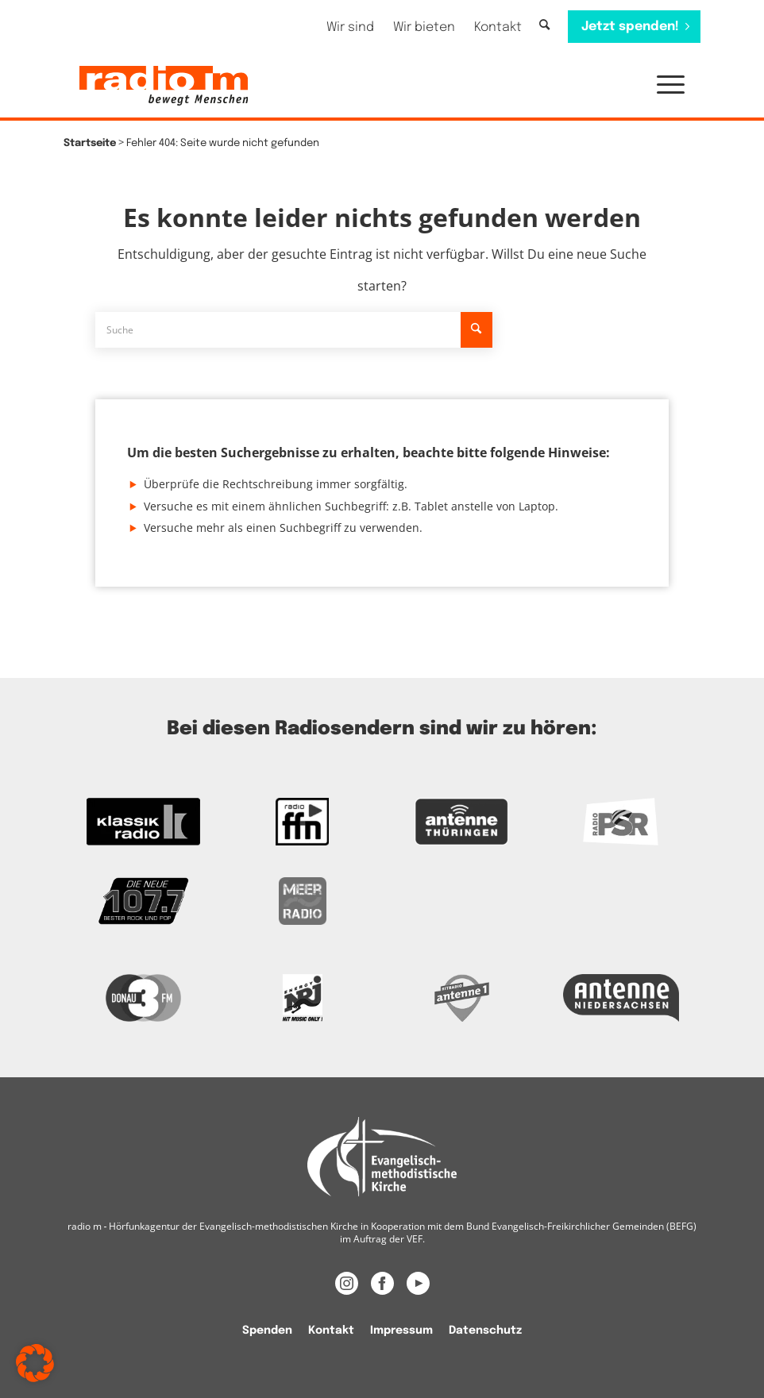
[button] (663, 85)
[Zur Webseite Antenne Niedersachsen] (621, 998)
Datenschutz (485, 1330)
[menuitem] (350, 27)
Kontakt (498, 27)
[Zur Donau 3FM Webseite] (143, 998)
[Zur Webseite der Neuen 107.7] (143, 901)
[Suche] (544, 26)
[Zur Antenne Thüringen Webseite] (462, 821)
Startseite (90, 143)
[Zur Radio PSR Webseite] (621, 821)
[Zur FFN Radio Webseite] (303, 821)
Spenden (267, 1330)
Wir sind (350, 27)
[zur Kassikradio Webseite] (143, 821)
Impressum (401, 1330)
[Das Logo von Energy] (303, 998)
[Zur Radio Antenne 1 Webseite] (462, 998)
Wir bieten (424, 27)
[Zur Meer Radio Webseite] (303, 901)
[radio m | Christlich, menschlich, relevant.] (163, 86)
